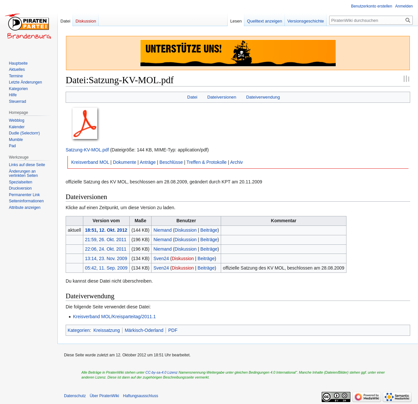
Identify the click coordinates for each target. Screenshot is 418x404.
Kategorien (79, 330)
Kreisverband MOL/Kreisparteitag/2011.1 (114, 316)
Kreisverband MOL (90, 162)
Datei (192, 97)
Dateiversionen (221, 97)
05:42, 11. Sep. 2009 (106, 268)
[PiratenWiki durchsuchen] (371, 20)
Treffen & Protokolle (206, 162)
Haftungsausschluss (140, 396)
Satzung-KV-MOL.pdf (87, 149)
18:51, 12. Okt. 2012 (106, 230)
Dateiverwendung (263, 97)
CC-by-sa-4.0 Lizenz (161, 372)
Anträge (148, 162)
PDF (172, 330)
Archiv (236, 162)
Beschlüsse (171, 162)
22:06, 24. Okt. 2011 (105, 249)
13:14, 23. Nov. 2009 (106, 258)
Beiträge (209, 230)
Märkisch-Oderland (144, 330)
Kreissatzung (106, 330)
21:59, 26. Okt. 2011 (105, 239)
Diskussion (185, 230)
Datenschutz (75, 396)
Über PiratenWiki (104, 396)
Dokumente (125, 162)
